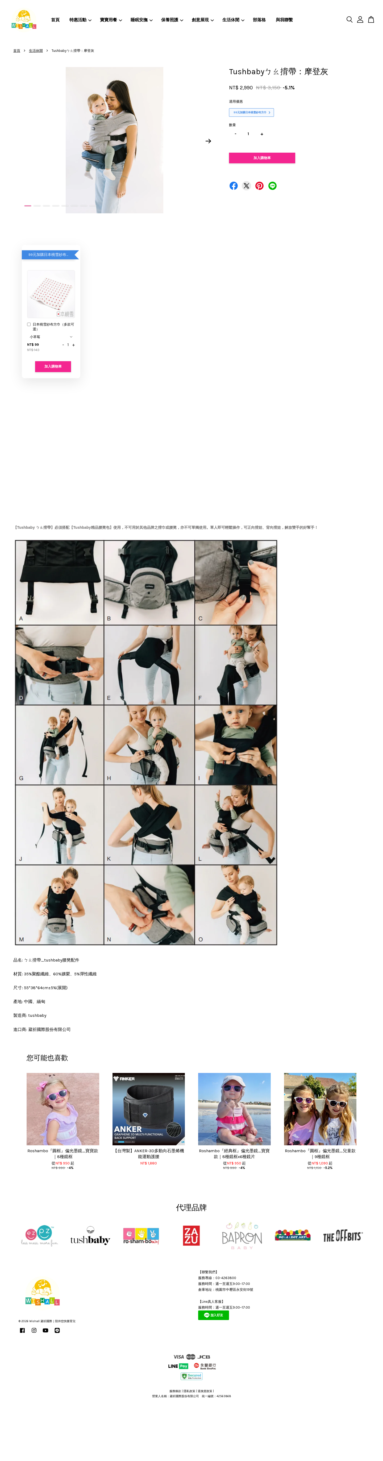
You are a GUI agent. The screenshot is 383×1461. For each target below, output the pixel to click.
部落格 (259, 19)
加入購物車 (53, 366)
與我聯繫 (284, 19)
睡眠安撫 (142, 19)
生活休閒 (233, 19)
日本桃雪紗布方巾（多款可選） (50, 326)
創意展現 (203, 19)
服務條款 (175, 1391)
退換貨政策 (205, 1391)
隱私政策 (189, 1391)
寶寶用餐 (111, 19)
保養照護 (172, 19)
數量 (232, 125)
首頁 (55, 19)
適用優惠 (236, 101)
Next (208, 141)
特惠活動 (80, 19)
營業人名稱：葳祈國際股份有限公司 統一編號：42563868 (191, 1396)
